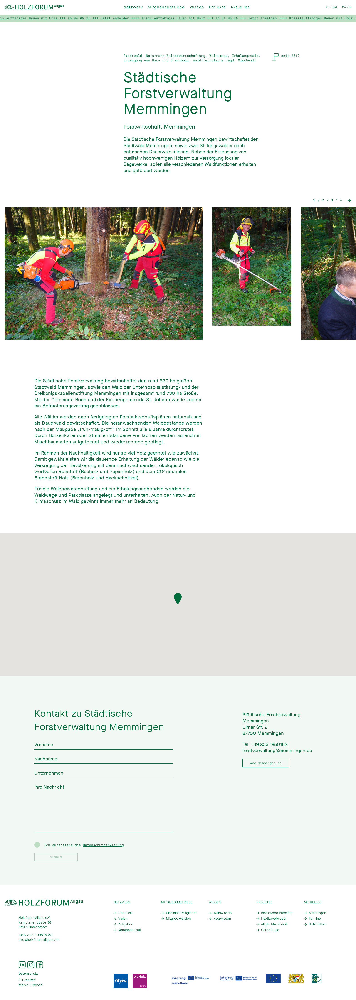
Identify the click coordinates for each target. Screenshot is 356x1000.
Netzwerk (133, 7)
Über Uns (125, 913)
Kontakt (331, 7)
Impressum (27, 979)
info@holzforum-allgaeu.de (39, 939)
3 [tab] (332, 205)
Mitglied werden (178, 918)
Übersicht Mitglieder (181, 913)
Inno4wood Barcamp (276, 913)
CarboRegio (270, 930)
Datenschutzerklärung (103, 845)
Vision (122, 918)
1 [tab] (314, 205)
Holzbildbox (318, 924)
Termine (315, 918)
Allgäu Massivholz (274, 924)
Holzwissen (222, 918)
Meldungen (317, 913)
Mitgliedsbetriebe (166, 7)
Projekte (217, 7)
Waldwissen (222, 913)
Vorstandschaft (129, 930)
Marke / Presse (31, 985)
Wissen (197, 7)
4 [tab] (341, 205)
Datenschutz (28, 973)
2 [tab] (323, 205)
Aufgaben (125, 924)
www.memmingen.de (266, 763)
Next (349, 205)
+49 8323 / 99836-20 (35, 935)
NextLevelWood (273, 918)
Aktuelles (240, 7)
